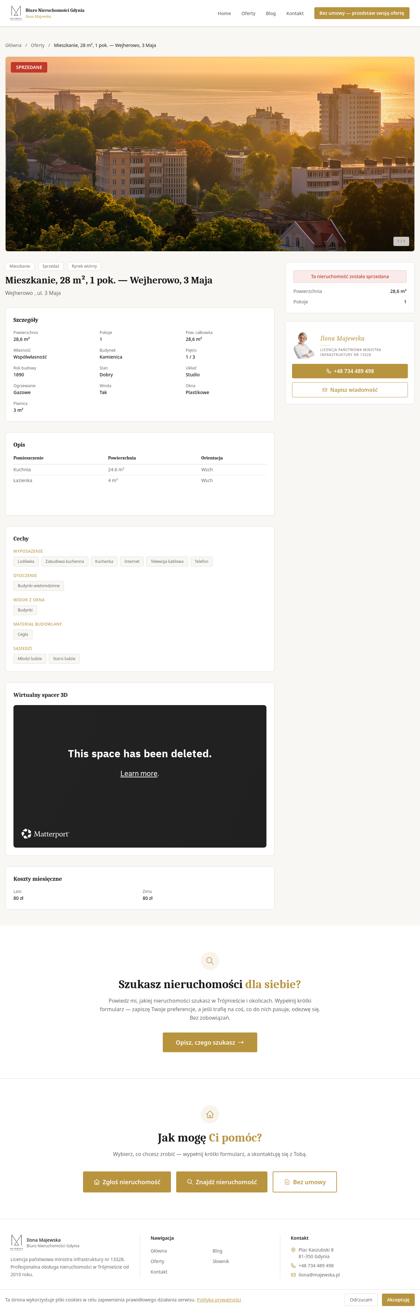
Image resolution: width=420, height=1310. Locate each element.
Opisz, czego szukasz (210, 1042)
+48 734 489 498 (350, 371)
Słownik (221, 1261)
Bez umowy (305, 1182)
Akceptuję (398, 1300)
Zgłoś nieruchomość (127, 1182)
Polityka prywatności (219, 1300)
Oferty (249, 13)
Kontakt (295, 13)
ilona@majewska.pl (319, 1275)
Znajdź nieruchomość (222, 1182)
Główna (13, 45)
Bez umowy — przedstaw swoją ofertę (362, 13)
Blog (271, 13)
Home (224, 13)
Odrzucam (361, 1300)
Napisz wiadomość (350, 389)
